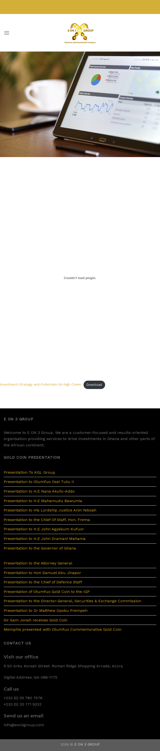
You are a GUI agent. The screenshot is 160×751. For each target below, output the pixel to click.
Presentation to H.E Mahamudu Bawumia (43, 500)
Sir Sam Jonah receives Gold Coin (35, 620)
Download (94, 385)
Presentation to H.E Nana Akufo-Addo (39, 491)
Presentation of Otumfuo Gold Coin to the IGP (47, 591)
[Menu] (7, 33)
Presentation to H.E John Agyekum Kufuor (44, 529)
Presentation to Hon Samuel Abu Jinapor (42, 572)
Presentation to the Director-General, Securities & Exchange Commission (72, 601)
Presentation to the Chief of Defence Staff (43, 582)
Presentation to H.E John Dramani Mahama (45, 538)
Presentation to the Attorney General (38, 563)
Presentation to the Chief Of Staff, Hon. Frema (47, 519)
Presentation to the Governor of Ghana (40, 548)
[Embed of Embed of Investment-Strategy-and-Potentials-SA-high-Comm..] (80, 278)
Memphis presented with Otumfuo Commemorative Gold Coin (62, 629)
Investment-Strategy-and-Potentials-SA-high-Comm (40, 385)
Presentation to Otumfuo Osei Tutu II (39, 481)
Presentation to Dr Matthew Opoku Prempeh (45, 610)
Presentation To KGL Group (29, 472)
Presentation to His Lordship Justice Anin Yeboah (50, 510)
